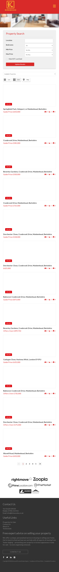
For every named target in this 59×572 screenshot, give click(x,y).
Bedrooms (9, 45)
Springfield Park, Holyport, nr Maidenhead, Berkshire (25, 109)
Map (28, 79)
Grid (18, 79)
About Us (6, 526)
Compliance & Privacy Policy (36, 561)
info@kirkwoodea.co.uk (15, 513)
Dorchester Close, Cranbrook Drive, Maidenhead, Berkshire (27, 234)
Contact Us (7, 524)
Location (9, 40)
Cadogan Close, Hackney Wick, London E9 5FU (22, 359)
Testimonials (7, 529)
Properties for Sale (9, 522)
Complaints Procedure (50, 561)
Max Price (9, 54)
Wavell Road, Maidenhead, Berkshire (18, 453)
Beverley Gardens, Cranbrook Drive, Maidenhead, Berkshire (27, 172)
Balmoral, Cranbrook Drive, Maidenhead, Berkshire (24, 297)
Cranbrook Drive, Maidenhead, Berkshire (20, 140)
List (9, 79)
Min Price (9, 49)
